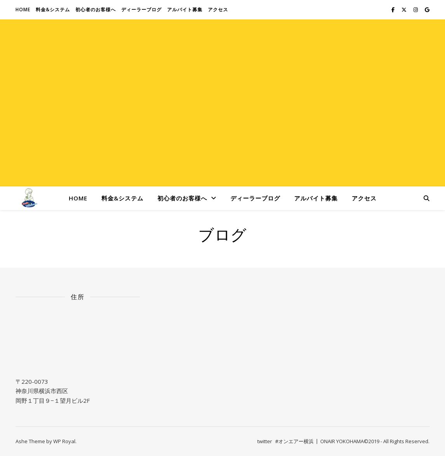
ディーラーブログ (141, 9)
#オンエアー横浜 (294, 441)
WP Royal (64, 441)
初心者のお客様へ (95, 9)
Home (23, 9)
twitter (264, 441)
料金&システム (53, 9)
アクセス (218, 9)
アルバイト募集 (184, 9)
